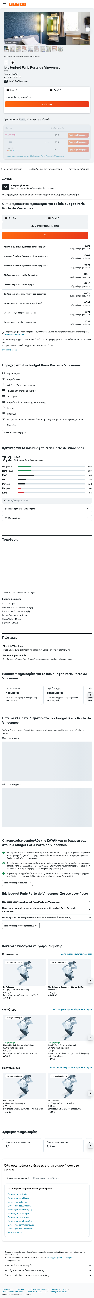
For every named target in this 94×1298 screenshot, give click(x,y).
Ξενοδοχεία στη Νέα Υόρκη (20, 1209)
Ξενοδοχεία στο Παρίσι (58, 1292)
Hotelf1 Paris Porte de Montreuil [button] (62, 1045)
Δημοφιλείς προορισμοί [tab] (18, 1178)
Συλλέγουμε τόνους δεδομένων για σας (48, 1270)
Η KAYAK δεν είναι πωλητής (48, 1265)
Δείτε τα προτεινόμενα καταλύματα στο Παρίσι (71, 1067)
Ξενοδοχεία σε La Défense (36, 1292)
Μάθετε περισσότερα (14, 334)
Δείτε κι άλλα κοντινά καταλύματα (76, 954)
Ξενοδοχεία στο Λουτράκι (19, 1206)
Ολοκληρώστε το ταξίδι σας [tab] (46, 1178)
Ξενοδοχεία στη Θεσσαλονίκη (21, 1225)
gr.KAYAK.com (7, 1289)
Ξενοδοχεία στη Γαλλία (58, 1289)
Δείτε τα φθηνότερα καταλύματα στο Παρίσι (72, 1009)
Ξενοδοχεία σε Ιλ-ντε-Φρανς (12, 1292)
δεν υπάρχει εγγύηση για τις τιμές (59, 1257)
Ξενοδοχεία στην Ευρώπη (37, 1289)
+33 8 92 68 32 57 (12, 77)
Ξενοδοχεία (20, 1289)
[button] (5, 4)
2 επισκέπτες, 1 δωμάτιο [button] (18, 97)
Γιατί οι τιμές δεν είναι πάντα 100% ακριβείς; (48, 1275)
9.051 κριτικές (22, 81)
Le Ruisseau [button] (8, 987)
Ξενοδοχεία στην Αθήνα (18, 1213)
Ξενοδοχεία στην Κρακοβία (20, 1221)
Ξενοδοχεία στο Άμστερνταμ (20, 1229)
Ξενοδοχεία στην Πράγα (18, 1198)
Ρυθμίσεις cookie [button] (9, 350)
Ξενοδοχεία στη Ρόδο (17, 1194)
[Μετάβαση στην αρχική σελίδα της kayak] (17, 4)
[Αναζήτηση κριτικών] (49, 501)
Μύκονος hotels (15, 1232)
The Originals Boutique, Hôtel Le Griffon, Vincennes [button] (66, 988)
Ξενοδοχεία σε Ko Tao (17, 1202)
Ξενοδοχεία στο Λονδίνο (18, 1217)
